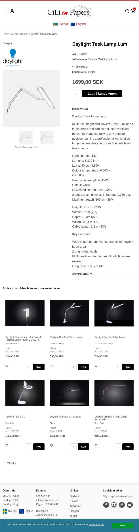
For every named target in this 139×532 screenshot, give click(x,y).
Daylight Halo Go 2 (15, 416)
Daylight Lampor (19, 33)
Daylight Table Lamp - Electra (65, 416)
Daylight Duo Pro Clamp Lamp (66, 337)
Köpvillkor (75, 506)
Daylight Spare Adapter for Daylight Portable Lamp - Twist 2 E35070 (23, 338)
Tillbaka (9, 463)
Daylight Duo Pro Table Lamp (109, 337)
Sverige (61, 24)
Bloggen (74, 511)
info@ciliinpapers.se (47, 500)
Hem (5, 33)
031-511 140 (43, 496)
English (78, 24)
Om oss (74, 501)
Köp (38, 367)
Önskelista (80, 66)
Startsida (74, 496)
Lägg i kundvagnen (102, 93)
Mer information (96, 524)
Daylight (7, 43)
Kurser (73, 515)
